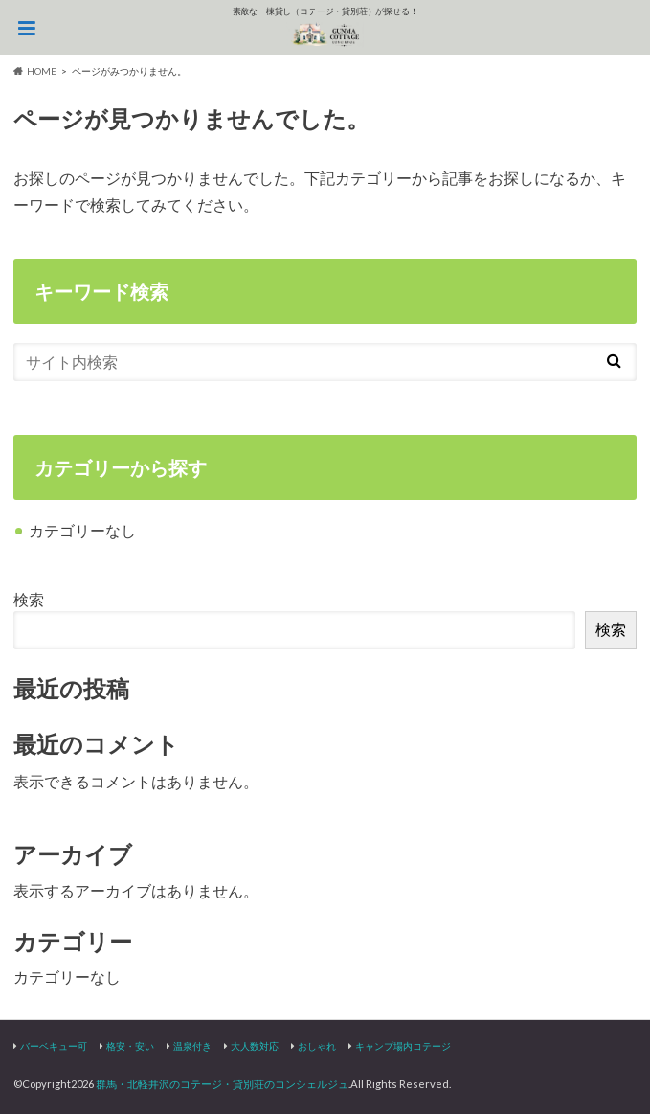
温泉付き (192, 1046)
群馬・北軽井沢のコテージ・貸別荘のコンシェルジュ (222, 1084)
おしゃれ (317, 1046)
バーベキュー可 (53, 1046)
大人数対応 (255, 1046)
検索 (28, 599)
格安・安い (130, 1046)
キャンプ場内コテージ (403, 1046)
